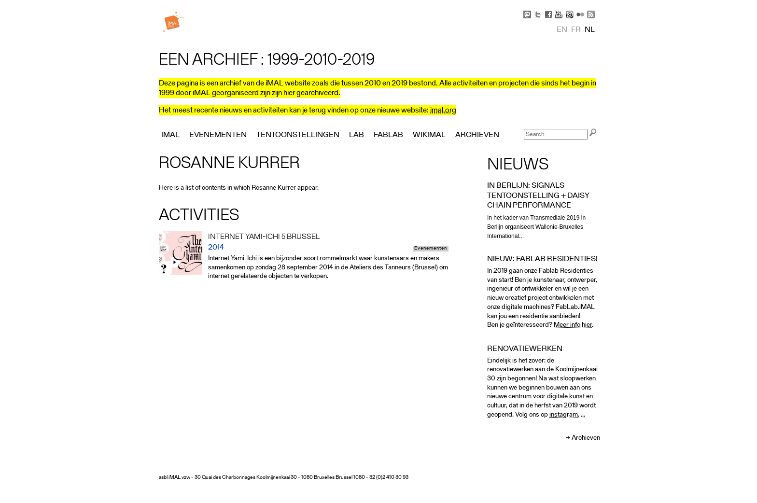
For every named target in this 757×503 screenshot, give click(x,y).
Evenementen (430, 248)
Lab (356, 135)
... (583, 415)
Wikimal (429, 135)
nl (590, 30)
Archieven (586, 438)
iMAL (170, 135)
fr (576, 30)
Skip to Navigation (586, 5)
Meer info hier (573, 325)
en (562, 30)
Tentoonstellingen (297, 135)
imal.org (443, 110)
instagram (563, 415)
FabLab (388, 135)
